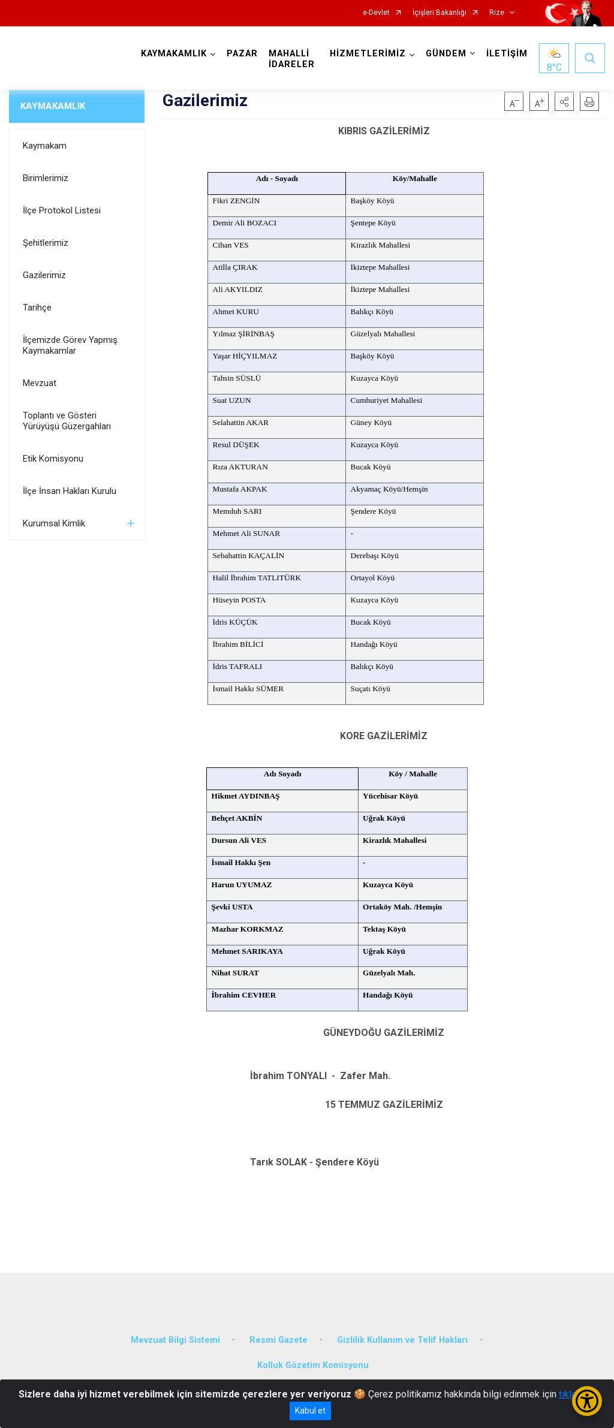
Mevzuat (39, 383)
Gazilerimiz (44, 275)
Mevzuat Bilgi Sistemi (175, 1340)
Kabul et (310, 1410)
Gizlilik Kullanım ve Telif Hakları (402, 1340)
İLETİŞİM (507, 54)
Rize (496, 13)
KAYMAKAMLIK (52, 106)
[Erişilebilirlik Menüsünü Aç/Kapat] (587, 1401)
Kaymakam (45, 145)
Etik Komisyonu (53, 458)
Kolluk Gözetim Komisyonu (313, 1365)
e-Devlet (376, 13)
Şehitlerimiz (45, 242)
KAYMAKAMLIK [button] (174, 54)
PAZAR (242, 54)
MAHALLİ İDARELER (292, 59)
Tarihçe (37, 307)
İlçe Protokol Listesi (62, 210)
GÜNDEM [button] (446, 54)
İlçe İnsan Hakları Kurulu (69, 491)
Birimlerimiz (45, 178)
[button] (564, 101)
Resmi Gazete (278, 1340)
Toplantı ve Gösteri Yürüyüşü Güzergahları (67, 421)
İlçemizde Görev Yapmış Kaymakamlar (70, 345)
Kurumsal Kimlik (54, 523)
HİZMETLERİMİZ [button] (368, 54)
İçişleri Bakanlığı (439, 13)
